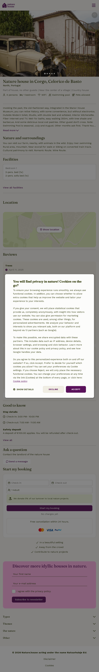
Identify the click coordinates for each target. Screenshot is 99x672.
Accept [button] (75, 389)
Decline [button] (53, 389)
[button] (23, 389)
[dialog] (49, 336)
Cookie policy (20, 381)
